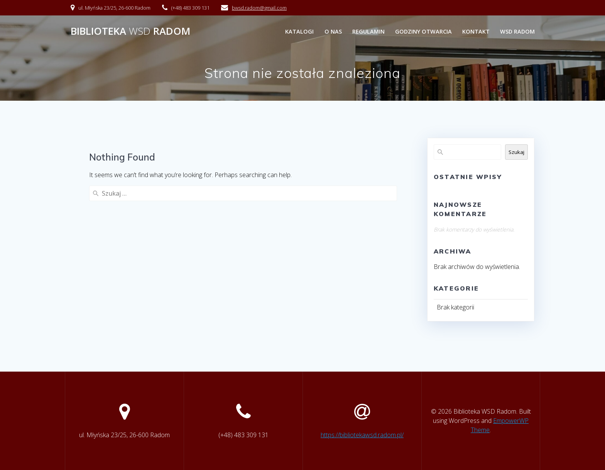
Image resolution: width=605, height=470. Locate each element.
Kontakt (476, 31)
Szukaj (516, 152)
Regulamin (368, 31)
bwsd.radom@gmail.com (259, 7)
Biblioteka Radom (130, 31)
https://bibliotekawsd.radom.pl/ (362, 435)
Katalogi (299, 31)
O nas (333, 31)
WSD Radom (517, 31)
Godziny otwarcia (423, 31)
